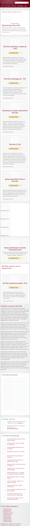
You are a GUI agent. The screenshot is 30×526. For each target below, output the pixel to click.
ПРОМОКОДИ (20, 6)
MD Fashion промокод (8, 513)
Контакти (18, 525)
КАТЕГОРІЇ (13, 6)
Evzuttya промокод (7, 515)
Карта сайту (18, 523)
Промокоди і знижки (6, 11)
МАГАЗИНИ (7, 6)
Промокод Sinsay (7, 517)
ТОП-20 (2, 6)
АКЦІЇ (25, 6)
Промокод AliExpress (7, 521)
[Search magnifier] (28, 3)
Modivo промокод (7, 514)
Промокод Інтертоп (7, 510)
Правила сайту (12, 523)
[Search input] (21, 3)
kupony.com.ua (12, 525)
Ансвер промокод (7, 508)
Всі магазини (14, 11)
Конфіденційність (4, 523)
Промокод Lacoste (7, 520)
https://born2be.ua (15, 23)
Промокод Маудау (7, 518)
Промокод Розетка (7, 511)
